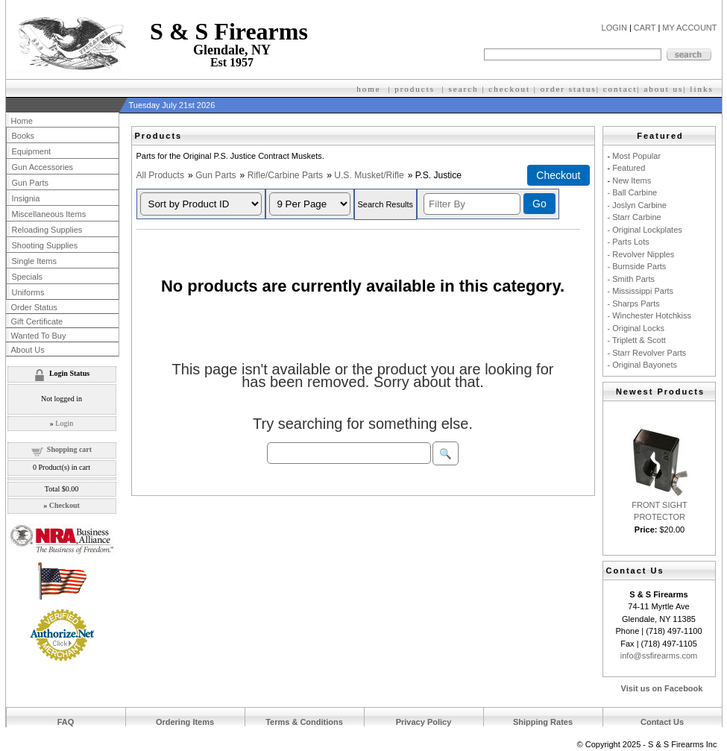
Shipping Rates (543, 721)
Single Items (34, 261)
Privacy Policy (424, 721)
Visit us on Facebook (662, 688)
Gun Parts (215, 175)
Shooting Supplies (45, 245)
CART (645, 27)
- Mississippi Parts (641, 290)
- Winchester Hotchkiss (649, 315)
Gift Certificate (37, 321)
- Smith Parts (631, 278)
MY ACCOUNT (689, 27)
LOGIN (614, 27)
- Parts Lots (628, 241)
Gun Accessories (43, 167)
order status (569, 88)
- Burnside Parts (637, 266)
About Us (28, 349)
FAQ (66, 721)
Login (64, 423)
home (368, 88)
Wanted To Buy (38, 335)
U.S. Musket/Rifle (368, 175)
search (464, 88)
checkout (509, 88)
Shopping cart (69, 449)
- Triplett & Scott (637, 340)
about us (663, 88)
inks (703, 88)
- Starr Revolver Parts (647, 352)
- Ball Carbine (633, 192)
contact (620, 88)
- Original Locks (636, 328)
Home (22, 120)
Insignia (26, 198)
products (414, 88)
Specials (27, 276)
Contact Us (662, 721)
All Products (160, 175)
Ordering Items (185, 721)
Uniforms (28, 292)
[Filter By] (472, 204)
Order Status (34, 307)
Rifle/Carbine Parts (286, 175)
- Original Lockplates (645, 229)
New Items (631, 180)
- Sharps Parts (634, 303)
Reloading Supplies (47, 229)
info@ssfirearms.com (658, 655)
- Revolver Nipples (641, 254)
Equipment (31, 151)
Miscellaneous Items (49, 214)
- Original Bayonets (643, 364)
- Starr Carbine (634, 217)
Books (23, 135)
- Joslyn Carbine (637, 205)
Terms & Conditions (304, 721)
